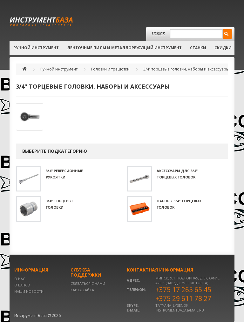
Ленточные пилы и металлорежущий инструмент (124, 47)
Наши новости (29, 291)
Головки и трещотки (110, 69)
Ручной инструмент (36, 47)
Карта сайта (82, 289)
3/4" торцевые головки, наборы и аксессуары (186, 69)
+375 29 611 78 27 (183, 298)
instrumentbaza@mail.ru (179, 310)
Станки (198, 47)
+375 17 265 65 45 (183, 289)
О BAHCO (22, 285)
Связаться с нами (88, 283)
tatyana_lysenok (171, 305)
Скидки (223, 47)
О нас (19, 278)
